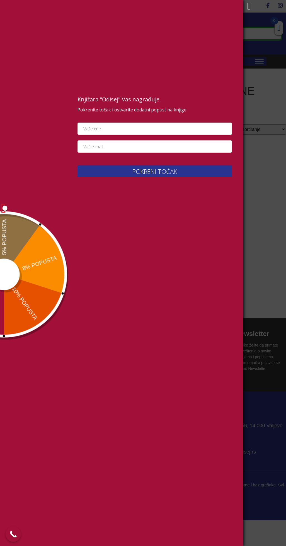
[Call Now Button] (13, 534)
